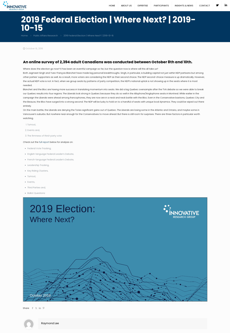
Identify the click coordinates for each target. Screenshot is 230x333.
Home (24, 35)
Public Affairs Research (45, 35)
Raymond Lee (50, 323)
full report (44, 142)
